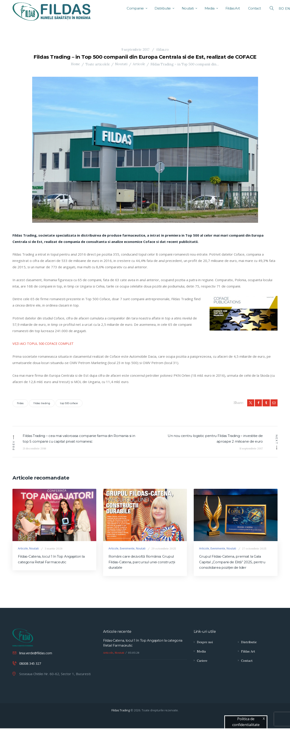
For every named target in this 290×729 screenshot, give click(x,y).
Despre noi (205, 643)
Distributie (249, 643)
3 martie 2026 (54, 548)
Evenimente (127, 549)
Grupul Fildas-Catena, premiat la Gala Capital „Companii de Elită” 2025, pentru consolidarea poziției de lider (234, 563)
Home (75, 64)
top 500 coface (69, 403)
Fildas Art (248, 652)
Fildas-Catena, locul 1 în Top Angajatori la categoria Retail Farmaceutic (54, 560)
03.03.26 (133, 654)
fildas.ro (163, 49)
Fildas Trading (120, 711)
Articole (139, 64)
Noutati (122, 64)
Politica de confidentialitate (246, 721)
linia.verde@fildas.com (36, 654)
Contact (247, 661)
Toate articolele (98, 64)
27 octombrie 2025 (254, 548)
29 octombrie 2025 (163, 548)
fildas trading (42, 403)
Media (201, 652)
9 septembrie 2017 (135, 49)
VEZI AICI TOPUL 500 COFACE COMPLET (44, 343)
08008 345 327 (31, 664)
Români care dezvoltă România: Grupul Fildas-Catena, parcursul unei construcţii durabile (144, 563)
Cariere (202, 661)
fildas (20, 403)
